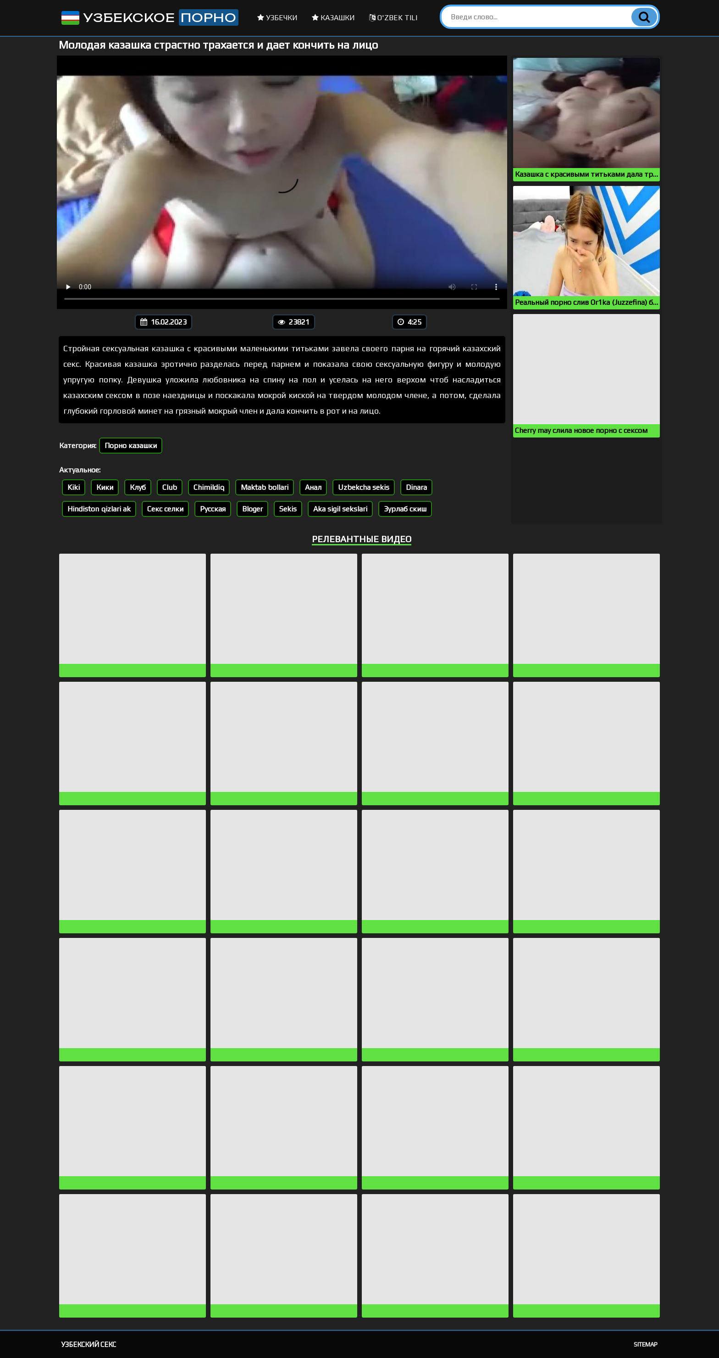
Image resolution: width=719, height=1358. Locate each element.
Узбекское (149, 17)
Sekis (288, 509)
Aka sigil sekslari (340, 509)
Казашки (333, 17)
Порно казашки (131, 445)
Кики (104, 487)
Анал (313, 487)
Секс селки (165, 509)
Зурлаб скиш (405, 509)
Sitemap (646, 1344)
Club (169, 487)
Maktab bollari (264, 487)
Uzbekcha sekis (363, 487)
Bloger (252, 509)
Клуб (138, 487)
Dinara (416, 487)
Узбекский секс (88, 1344)
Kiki (73, 487)
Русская (213, 509)
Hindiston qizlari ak (99, 509)
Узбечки (277, 17)
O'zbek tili (393, 17)
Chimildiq (209, 487)
